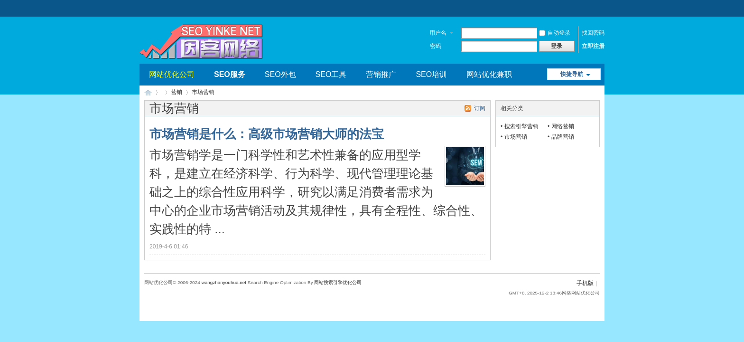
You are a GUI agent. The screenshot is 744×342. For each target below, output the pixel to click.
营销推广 (381, 74)
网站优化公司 (172, 74)
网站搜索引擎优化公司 (338, 282)
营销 (176, 92)
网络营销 (562, 126)
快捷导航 (571, 74)
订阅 (479, 108)
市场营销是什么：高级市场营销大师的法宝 (266, 134)
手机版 (585, 283)
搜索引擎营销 (521, 126)
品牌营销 (562, 136)
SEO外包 (280, 74)
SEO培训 (431, 74)
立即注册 (593, 46)
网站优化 (148, 92)
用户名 (437, 32)
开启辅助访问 (597, 6)
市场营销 (515, 136)
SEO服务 (229, 74)
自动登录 (554, 32)
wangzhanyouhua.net (223, 282)
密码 (435, 46)
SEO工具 (331, 74)
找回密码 (593, 32)
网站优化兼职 (489, 74)
